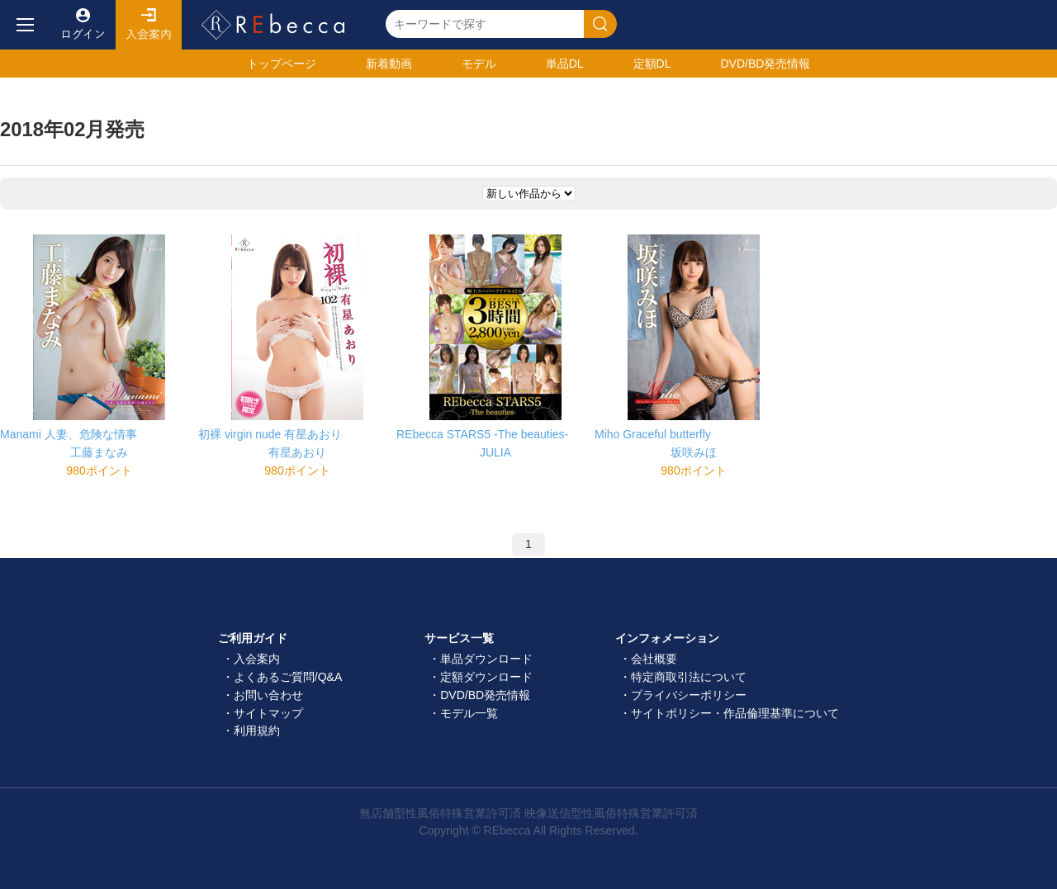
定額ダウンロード (486, 676)
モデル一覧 (469, 713)
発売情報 (765, 63)
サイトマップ (268, 713)
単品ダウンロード (486, 658)
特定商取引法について (689, 676)
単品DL (565, 63)
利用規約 (257, 730)
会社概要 (654, 658)
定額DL (652, 63)
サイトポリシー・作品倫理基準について (735, 713)
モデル (479, 63)
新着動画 (389, 63)
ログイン (83, 25)
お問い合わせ (268, 695)
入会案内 (149, 25)
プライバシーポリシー (689, 695)
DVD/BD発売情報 (485, 695)
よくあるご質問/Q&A (288, 676)
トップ (281, 63)
